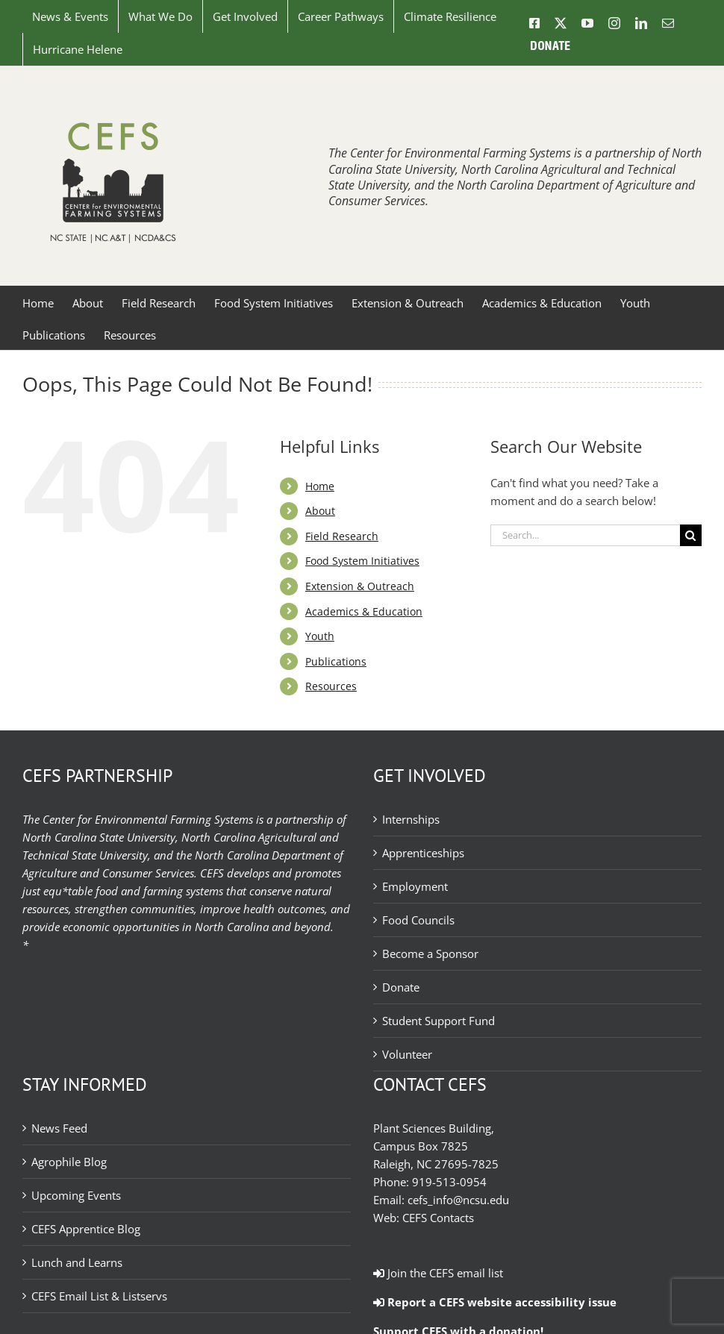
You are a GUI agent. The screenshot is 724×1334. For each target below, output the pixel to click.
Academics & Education (363, 611)
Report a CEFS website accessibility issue (495, 1301)
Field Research (341, 536)
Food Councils (418, 919)
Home (319, 486)
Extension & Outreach (359, 586)
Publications (335, 661)
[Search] (691, 535)
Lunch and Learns (76, 1262)
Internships (411, 819)
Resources (331, 686)
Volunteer (407, 1054)
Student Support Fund (438, 1020)
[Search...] (585, 535)
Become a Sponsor (430, 953)
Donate (400, 987)
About (320, 511)
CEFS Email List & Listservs (99, 1295)
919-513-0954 (449, 1181)
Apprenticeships (423, 852)
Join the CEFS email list (438, 1272)
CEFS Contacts (438, 1217)
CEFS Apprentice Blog (85, 1228)
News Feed (59, 1128)
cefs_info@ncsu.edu (458, 1199)
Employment (415, 886)
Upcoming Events (76, 1195)
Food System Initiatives (362, 561)
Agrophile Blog (69, 1161)
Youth (319, 636)
